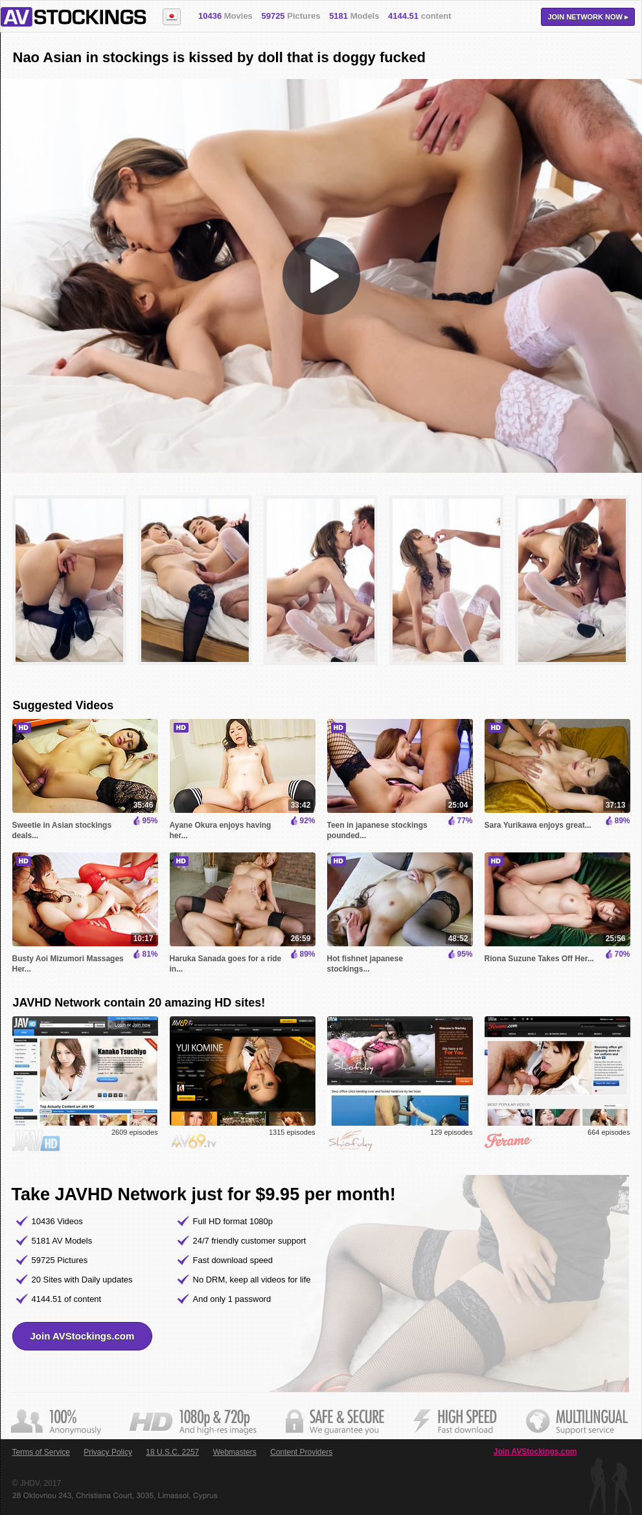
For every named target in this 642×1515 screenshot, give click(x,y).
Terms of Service (41, 1452)
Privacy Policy (108, 1452)
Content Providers (301, 1452)
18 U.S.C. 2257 (172, 1452)
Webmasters (235, 1452)
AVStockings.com (73, 17)
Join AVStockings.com (82, 1335)
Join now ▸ (587, 17)
